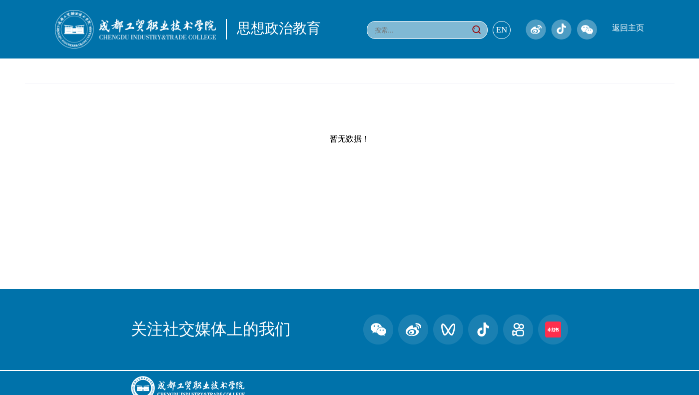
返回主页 (628, 28)
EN (502, 29)
